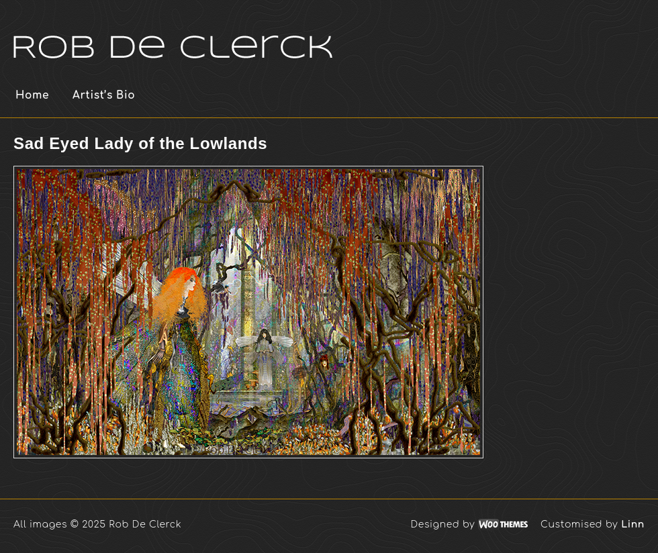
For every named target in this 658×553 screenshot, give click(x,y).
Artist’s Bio (104, 95)
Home (32, 95)
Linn (633, 524)
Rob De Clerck (173, 33)
